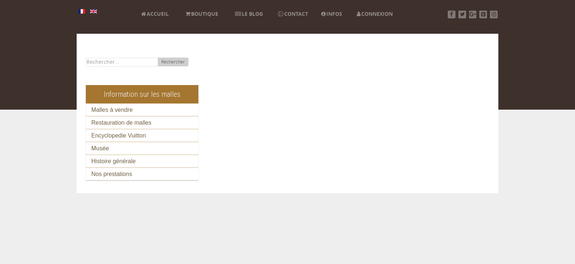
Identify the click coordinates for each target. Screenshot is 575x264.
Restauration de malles (121, 123)
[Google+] (473, 14)
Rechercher (173, 62)
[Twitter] (462, 14)
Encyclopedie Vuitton (118, 135)
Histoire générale (113, 161)
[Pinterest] (483, 14)
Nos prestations (111, 174)
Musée (100, 148)
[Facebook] (451, 14)
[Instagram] (494, 14)
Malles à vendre (112, 110)
